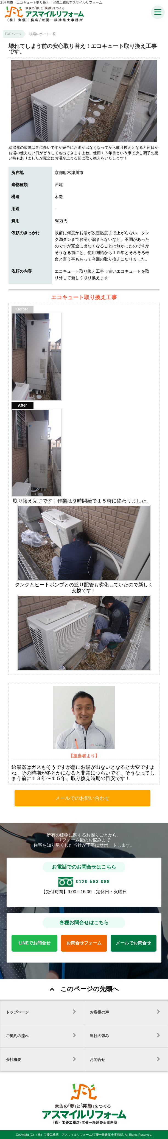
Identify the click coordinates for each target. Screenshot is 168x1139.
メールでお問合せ (133, 943)
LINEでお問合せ (35, 943)
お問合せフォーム (84, 943)
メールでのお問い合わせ (82, 798)
